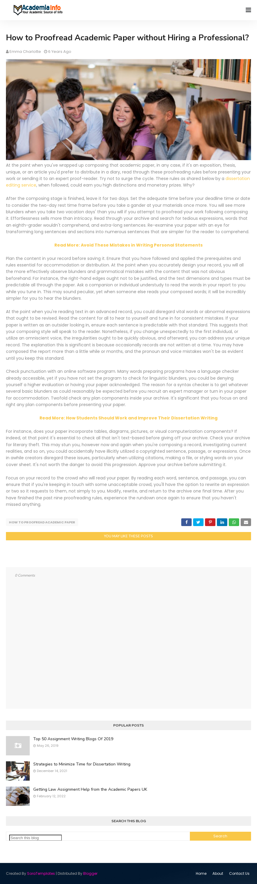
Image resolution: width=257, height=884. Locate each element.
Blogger (90, 873)
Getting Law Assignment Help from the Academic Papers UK (90, 789)
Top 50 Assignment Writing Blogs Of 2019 (73, 739)
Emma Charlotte (25, 51)
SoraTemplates (41, 873)
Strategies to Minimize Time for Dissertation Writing (81, 764)
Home (201, 873)
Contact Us (239, 873)
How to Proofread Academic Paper (42, 522)
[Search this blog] (35, 838)
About (217, 873)
